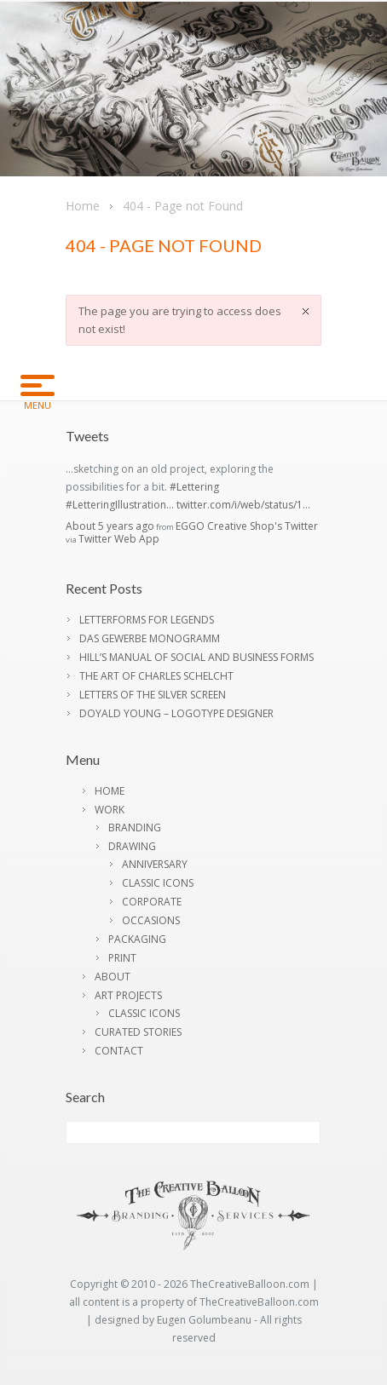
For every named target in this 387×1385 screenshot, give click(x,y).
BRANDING (134, 827)
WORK (109, 809)
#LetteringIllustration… (120, 504)
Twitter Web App (118, 539)
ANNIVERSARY (155, 864)
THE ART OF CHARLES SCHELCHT (156, 676)
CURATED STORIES (138, 1032)
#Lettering (194, 487)
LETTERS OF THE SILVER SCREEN (152, 694)
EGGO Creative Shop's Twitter (247, 526)
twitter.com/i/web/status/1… (243, 504)
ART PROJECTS (128, 995)
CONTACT (119, 1050)
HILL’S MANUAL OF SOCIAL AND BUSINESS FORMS (196, 657)
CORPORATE (152, 901)
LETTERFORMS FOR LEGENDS (146, 619)
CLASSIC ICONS (158, 883)
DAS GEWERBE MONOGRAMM (149, 638)
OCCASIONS (151, 920)
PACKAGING (137, 939)
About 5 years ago (110, 526)
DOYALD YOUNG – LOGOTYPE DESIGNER (176, 713)
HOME (109, 791)
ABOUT (112, 976)
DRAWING (132, 846)
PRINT (122, 958)
